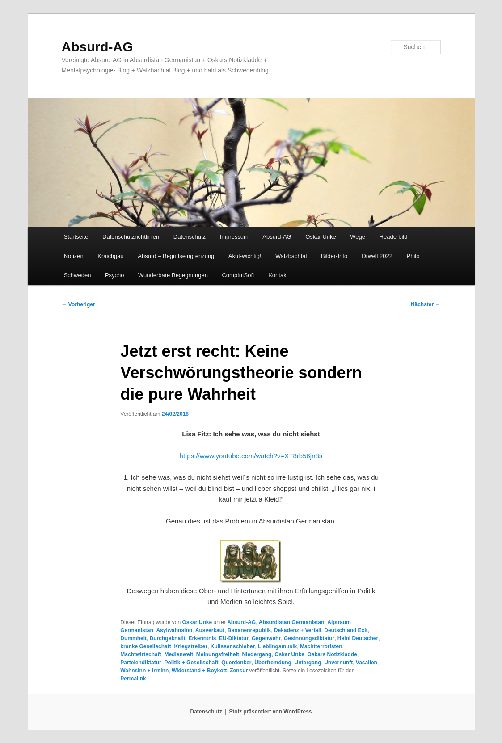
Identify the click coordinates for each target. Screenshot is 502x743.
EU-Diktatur (234, 638)
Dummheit (133, 638)
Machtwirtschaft (140, 654)
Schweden (77, 275)
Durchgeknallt (168, 638)
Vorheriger (78, 304)
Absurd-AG (97, 46)
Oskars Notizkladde (332, 654)
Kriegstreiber (190, 646)
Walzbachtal (291, 256)
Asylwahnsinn (174, 630)
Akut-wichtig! (245, 256)
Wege (357, 236)
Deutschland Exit (345, 630)
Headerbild (394, 236)
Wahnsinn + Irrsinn (144, 670)
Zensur (239, 670)
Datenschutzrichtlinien (130, 236)
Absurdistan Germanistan (292, 622)
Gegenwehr (266, 638)
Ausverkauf (209, 630)
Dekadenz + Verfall (297, 630)
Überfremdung (272, 662)
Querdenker (236, 662)
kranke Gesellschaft (145, 646)
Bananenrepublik (249, 630)
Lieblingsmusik (277, 646)
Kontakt (278, 275)
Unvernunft (338, 662)
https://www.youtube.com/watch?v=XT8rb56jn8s (251, 456)
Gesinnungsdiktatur (309, 638)
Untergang (308, 662)
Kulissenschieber (233, 646)
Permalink (133, 678)
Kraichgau (110, 256)
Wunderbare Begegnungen (173, 275)
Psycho (114, 275)
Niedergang (256, 654)
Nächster (426, 304)
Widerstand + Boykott (199, 670)
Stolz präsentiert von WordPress (270, 712)
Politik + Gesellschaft (191, 662)
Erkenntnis (202, 638)
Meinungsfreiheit (217, 654)
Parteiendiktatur (140, 662)
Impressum (234, 236)
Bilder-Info (334, 256)
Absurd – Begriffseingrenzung (176, 256)
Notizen (74, 256)
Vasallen (366, 662)
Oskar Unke (320, 236)
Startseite (76, 236)
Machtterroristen (321, 646)
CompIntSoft (238, 275)
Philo (413, 256)
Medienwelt (178, 654)
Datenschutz (189, 236)
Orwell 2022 (377, 256)
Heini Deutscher (357, 638)
